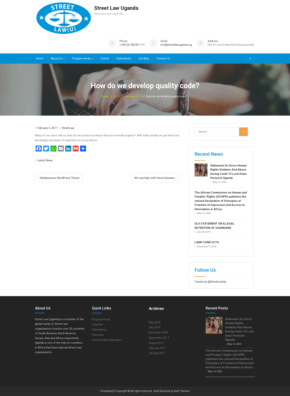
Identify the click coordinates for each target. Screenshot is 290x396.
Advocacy (98, 334)
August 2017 (156, 342)
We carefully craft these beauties (154, 177)
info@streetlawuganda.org (176, 45)
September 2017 (159, 337)
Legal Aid (97, 324)
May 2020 (155, 322)
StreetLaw (68, 127)
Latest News (45, 160)
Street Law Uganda (116, 8)
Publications (123, 58)
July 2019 (154, 327)
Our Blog (144, 58)
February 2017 (157, 347)
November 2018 (158, 332)
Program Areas (81, 58)
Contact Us (163, 58)
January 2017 (157, 353)
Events (105, 58)
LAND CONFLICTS (207, 242)
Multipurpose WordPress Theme (60, 177)
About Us (56, 58)
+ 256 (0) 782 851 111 (132, 45)
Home (39, 58)
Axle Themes (182, 391)
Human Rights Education (106, 339)
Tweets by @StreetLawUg (210, 281)
